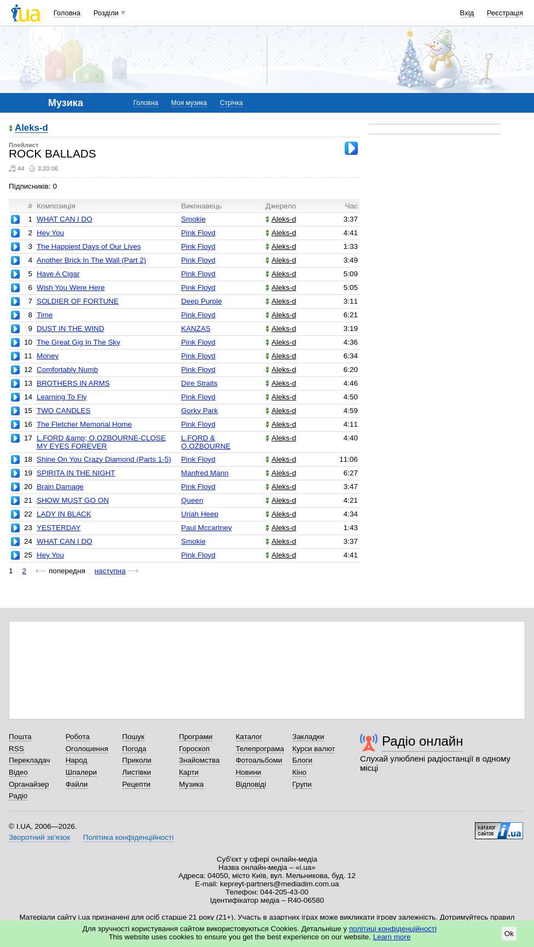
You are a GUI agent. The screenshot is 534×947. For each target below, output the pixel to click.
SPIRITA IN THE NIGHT (76, 473)
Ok (509, 933)
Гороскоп (194, 749)
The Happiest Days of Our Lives (89, 246)
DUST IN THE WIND (70, 328)
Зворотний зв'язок (39, 837)
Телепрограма (260, 749)
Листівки (136, 772)
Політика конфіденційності (128, 837)
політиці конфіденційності (393, 929)
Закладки (308, 737)
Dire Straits (199, 383)
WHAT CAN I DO (64, 219)
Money (48, 356)
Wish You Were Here (71, 287)
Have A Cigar (58, 274)
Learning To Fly (62, 397)
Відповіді (251, 784)
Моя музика (189, 103)
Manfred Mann (205, 473)
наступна (110, 571)
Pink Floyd (198, 233)
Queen (192, 500)
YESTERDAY (58, 528)
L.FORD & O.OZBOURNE (205, 442)
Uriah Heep (199, 514)
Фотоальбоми (259, 760)
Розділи (106, 13)
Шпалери (81, 772)
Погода (134, 749)
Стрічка (231, 103)
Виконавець (201, 206)
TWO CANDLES (64, 410)
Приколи (136, 760)
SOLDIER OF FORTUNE (78, 301)
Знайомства (199, 760)
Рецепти (136, 784)
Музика (191, 784)
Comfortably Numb (67, 369)
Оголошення (87, 749)
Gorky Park (199, 410)
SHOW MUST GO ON (73, 500)
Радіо (18, 796)
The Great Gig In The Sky (78, 342)
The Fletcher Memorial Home (84, 424)
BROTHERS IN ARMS (73, 383)
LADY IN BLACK (64, 514)
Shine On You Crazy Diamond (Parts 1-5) (104, 459)
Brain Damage (60, 487)
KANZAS (196, 328)
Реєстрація (505, 13)
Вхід (467, 13)
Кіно (299, 772)
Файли (77, 784)
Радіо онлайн (422, 741)
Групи (301, 784)
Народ (77, 760)
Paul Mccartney (206, 528)
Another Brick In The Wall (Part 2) (91, 260)
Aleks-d (31, 128)
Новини (249, 772)
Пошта (20, 737)
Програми (195, 737)
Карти (189, 772)
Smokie (193, 219)
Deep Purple (201, 301)
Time (45, 315)
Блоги (302, 760)
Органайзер (29, 784)
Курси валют (313, 749)
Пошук (133, 737)
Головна (67, 13)
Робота (78, 737)
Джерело (280, 206)
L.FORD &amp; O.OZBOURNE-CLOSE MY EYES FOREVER (101, 442)
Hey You (50, 233)
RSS (16, 749)
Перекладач (29, 760)
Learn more (392, 937)
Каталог (249, 737)
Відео (18, 772)
